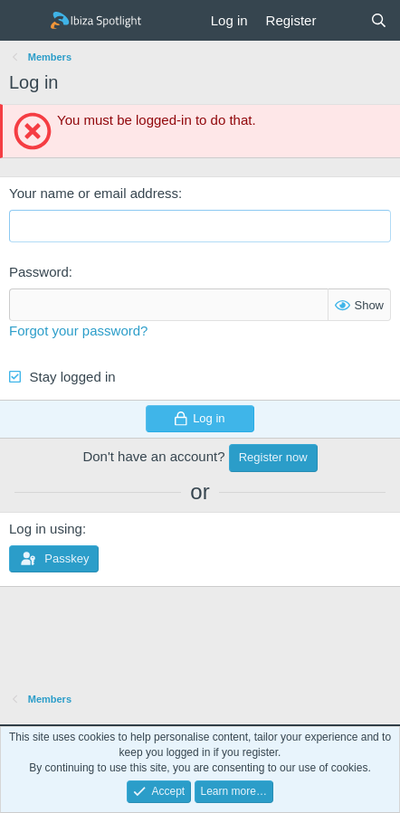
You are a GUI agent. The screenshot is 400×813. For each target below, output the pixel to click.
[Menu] (25, 21)
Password (39, 271)
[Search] (378, 20)
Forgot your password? (78, 330)
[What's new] (342, 20)
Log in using (45, 528)
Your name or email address (93, 193)
